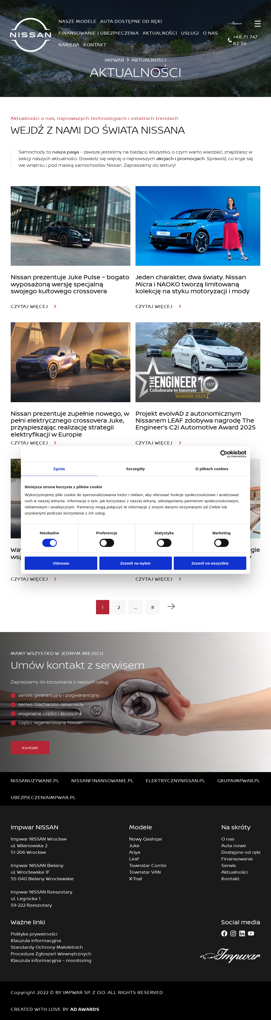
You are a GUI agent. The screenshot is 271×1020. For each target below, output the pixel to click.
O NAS (210, 33)
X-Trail (135, 878)
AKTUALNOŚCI (160, 33)
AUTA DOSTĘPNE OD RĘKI (131, 21)
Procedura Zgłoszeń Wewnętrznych (51, 954)
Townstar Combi (147, 865)
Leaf (134, 859)
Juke (134, 845)
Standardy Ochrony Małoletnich (47, 947)
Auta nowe (233, 845)
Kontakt (30, 747)
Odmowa (61, 563)
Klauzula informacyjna (36, 940)
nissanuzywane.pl (35, 780)
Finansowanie (237, 859)
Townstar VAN (145, 872)
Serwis (228, 865)
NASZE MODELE (78, 21)
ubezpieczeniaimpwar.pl (43, 797)
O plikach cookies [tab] (211, 468)
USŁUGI (190, 33)
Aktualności (234, 872)
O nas (227, 839)
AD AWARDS (85, 1009)
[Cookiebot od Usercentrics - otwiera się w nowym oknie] (224, 454)
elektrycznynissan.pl (175, 780)
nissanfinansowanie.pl (102, 780)
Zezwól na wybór (135, 563)
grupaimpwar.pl (239, 780)
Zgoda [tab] (59, 468)
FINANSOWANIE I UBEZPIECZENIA (99, 33)
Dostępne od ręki (240, 852)
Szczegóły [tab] (135, 468)
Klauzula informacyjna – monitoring (51, 960)
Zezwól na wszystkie (210, 563)
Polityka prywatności (34, 934)
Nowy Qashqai (145, 839)
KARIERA (69, 44)
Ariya (134, 852)
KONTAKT (94, 44)
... (136, 607)
